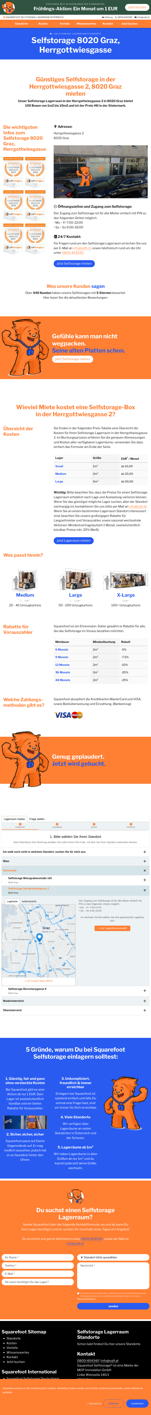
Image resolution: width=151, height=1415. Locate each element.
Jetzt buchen (129, 23)
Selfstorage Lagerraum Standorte (77, 34)
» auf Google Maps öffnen (38, 980)
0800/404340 (123, 17)
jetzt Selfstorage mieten (74, 263)
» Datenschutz (94, 1403)
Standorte (21, 23)
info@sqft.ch (82, 248)
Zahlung (107, 17)
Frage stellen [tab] (37, 819)
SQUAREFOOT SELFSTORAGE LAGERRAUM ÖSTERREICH (33, 17)
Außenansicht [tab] (29, 901)
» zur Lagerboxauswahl (112, 928)
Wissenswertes (86, 23)
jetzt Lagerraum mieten (73, 540)
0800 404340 (72, 253)
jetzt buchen (137, 7)
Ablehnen (113, 1403)
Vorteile (65, 23)
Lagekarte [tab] (12, 901)
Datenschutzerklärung (86, 1299)
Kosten (43, 23)
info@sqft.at (141, 17)
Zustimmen (137, 1403)
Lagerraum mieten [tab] (14, 819)
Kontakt (108, 23)
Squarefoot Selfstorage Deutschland (33, 1378)
